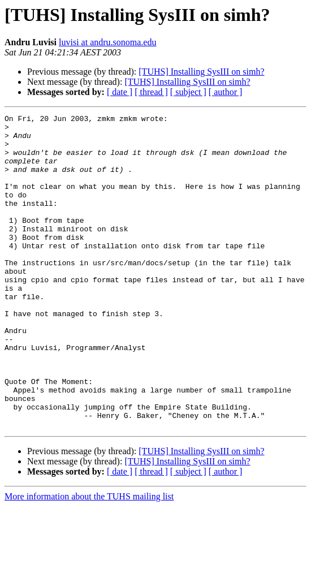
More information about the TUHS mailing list (89, 559)
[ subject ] (188, 92)
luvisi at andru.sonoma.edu (107, 42)
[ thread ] (151, 92)
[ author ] (226, 92)
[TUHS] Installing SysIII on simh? (201, 71)
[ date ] (119, 92)
